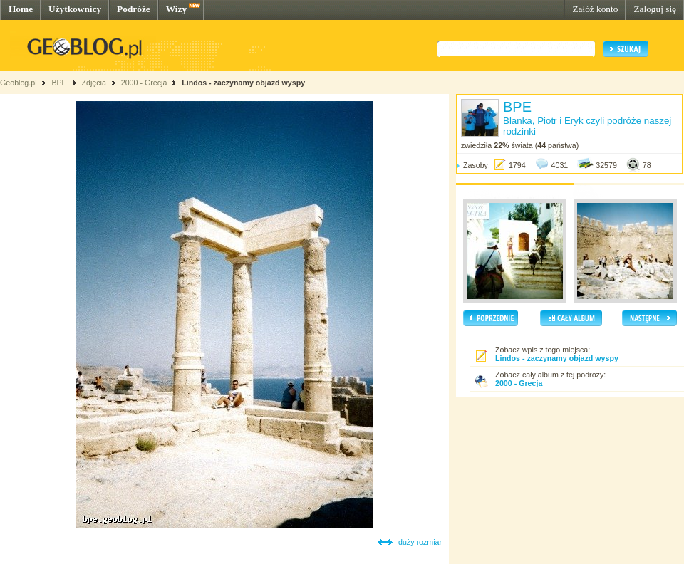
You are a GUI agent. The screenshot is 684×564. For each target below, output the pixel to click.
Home (21, 9)
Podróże (133, 9)
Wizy (176, 9)
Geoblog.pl (18, 82)
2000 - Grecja (144, 82)
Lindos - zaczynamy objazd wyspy (243, 82)
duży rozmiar (420, 542)
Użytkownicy (74, 9)
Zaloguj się (654, 9)
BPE (58, 82)
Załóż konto (595, 9)
